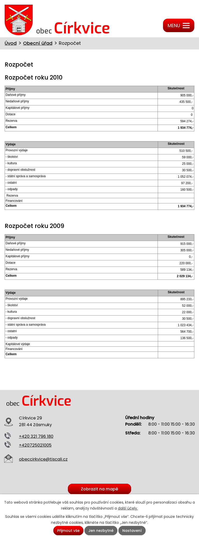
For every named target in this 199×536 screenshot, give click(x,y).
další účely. (128, 508)
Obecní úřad (37, 43)
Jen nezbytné (100, 530)
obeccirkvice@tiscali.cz (43, 459)
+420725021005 (35, 445)
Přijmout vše (68, 530)
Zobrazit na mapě (99, 489)
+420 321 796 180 (36, 436)
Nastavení (132, 530)
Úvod (11, 43)
